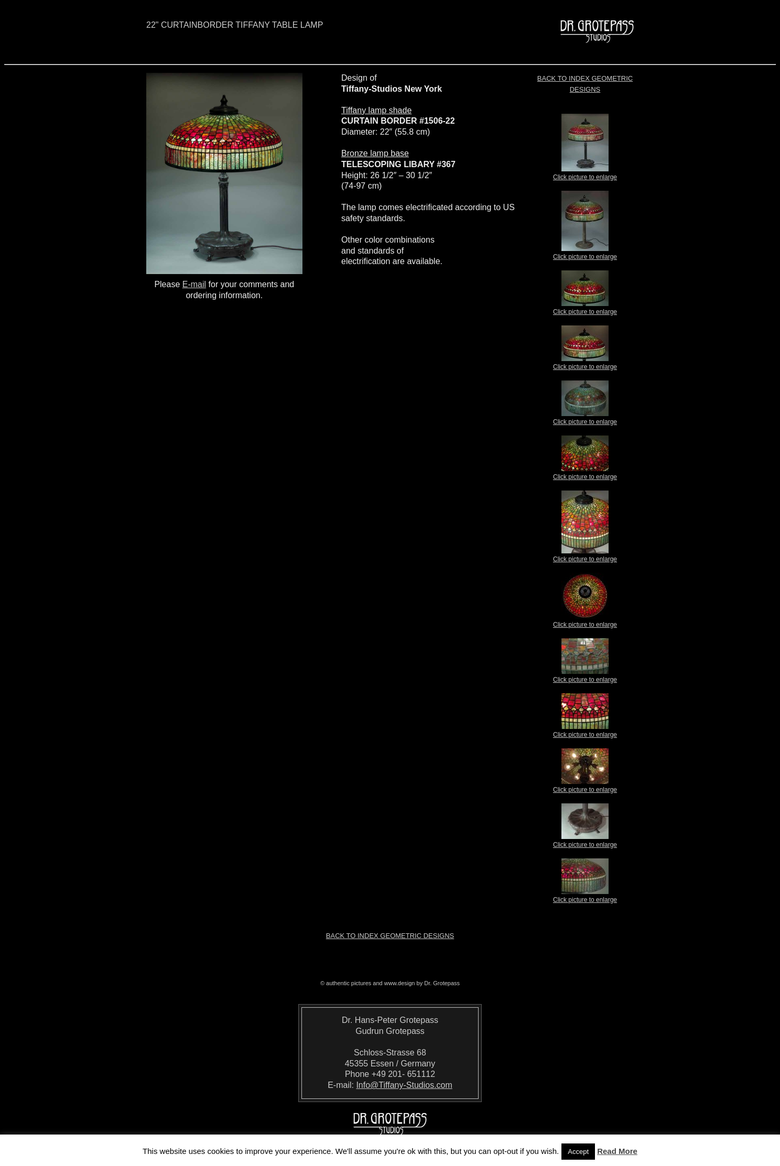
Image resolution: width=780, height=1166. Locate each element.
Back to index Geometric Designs (390, 936)
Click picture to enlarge (585, 174)
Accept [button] (578, 1152)
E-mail (194, 284)
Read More (617, 1151)
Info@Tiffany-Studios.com (404, 1085)
